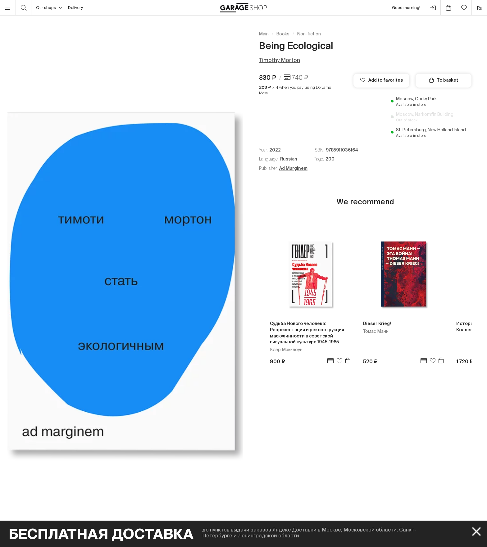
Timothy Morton (279, 60)
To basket (443, 80)
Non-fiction (309, 33)
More (263, 93)
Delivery (75, 7)
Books (282, 33)
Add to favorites (381, 80)
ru (479, 8)
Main (264, 33)
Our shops (49, 8)
